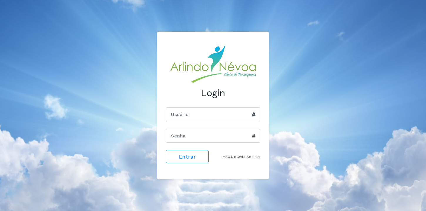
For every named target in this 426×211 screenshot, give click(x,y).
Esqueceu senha (241, 156)
